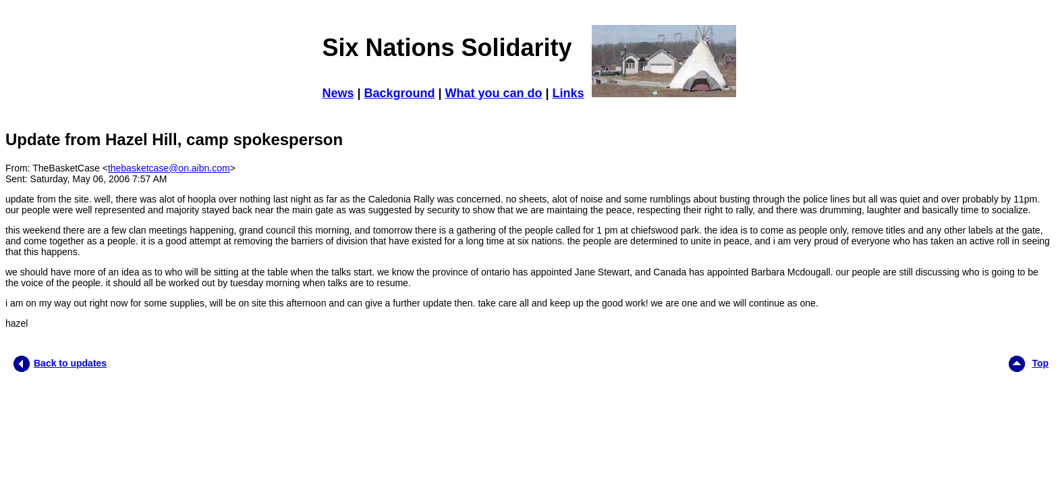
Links (568, 93)
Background (399, 93)
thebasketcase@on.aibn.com (169, 168)
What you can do (493, 93)
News (338, 93)
